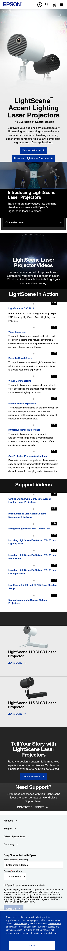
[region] (33, 930)
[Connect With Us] (33, 150)
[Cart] (54, 4)
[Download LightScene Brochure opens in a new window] (33, 158)
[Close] (33, 174)
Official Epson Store (16, 836)
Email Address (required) (16, 859)
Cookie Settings (21, 923)
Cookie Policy (54, 923)
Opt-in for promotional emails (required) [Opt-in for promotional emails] (26, 885)
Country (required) (13, 871)
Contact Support (30, 807)
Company (11, 844)
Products (10, 820)
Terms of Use (10, 902)
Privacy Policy (36, 892)
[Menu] (61, 4)
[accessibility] (39, 4)
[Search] (46, 4)
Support (10, 828)
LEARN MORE (15, 663)
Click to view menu (14, 222)
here (55, 933)
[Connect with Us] (33, 776)
